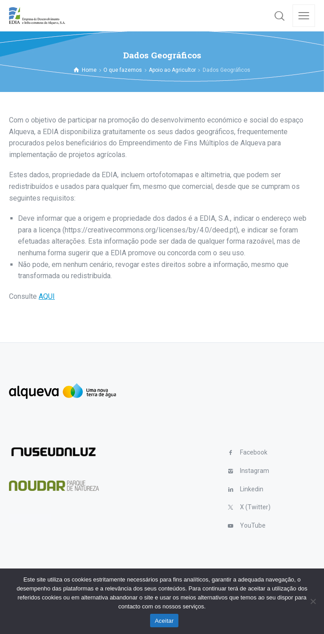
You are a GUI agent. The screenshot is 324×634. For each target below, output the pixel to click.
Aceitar (164, 620)
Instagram (254, 470)
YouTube (253, 525)
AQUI (47, 296)
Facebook (253, 452)
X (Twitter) (255, 507)
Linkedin (251, 489)
